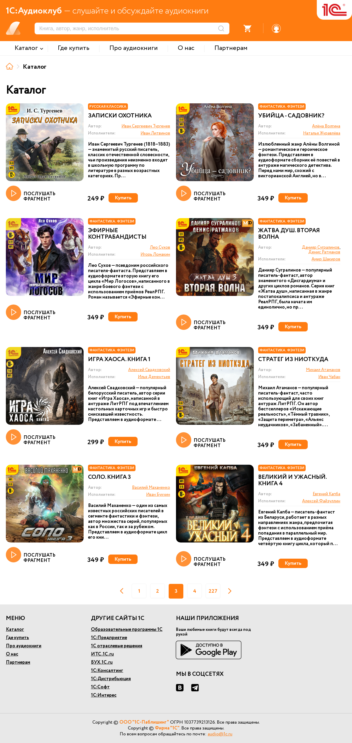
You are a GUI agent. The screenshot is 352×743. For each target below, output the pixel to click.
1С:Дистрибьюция (111, 678)
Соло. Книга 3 (109, 477)
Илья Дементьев (154, 377)
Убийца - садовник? (291, 116)
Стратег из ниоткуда (293, 359)
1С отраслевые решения (116, 646)
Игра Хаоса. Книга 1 (119, 359)
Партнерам (18, 662)
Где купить (17, 637)
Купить (123, 198)
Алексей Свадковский (149, 370)
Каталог (15, 629)
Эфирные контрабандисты (117, 234)
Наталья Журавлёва (321, 133)
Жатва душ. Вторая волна (289, 234)
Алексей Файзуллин (321, 501)
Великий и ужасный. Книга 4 (292, 480)
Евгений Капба (326, 494)
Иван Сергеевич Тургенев (145, 126)
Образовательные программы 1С (127, 629)
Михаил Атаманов (323, 370)
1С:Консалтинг (107, 670)
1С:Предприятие (109, 637)
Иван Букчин (158, 494)
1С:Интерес (103, 695)
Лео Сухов (160, 247)
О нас (12, 654)
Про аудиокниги (23, 646)
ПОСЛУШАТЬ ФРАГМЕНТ (30, 194)
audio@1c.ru (220, 734)
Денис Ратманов (324, 252)
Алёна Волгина (326, 126)
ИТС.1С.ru (102, 654)
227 (213, 591)
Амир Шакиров (326, 259)
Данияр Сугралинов (320, 247)
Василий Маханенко (151, 488)
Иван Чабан (329, 377)
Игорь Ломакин (155, 254)
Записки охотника (120, 116)
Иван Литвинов (155, 133)
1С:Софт (100, 687)
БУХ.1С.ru (102, 662)
